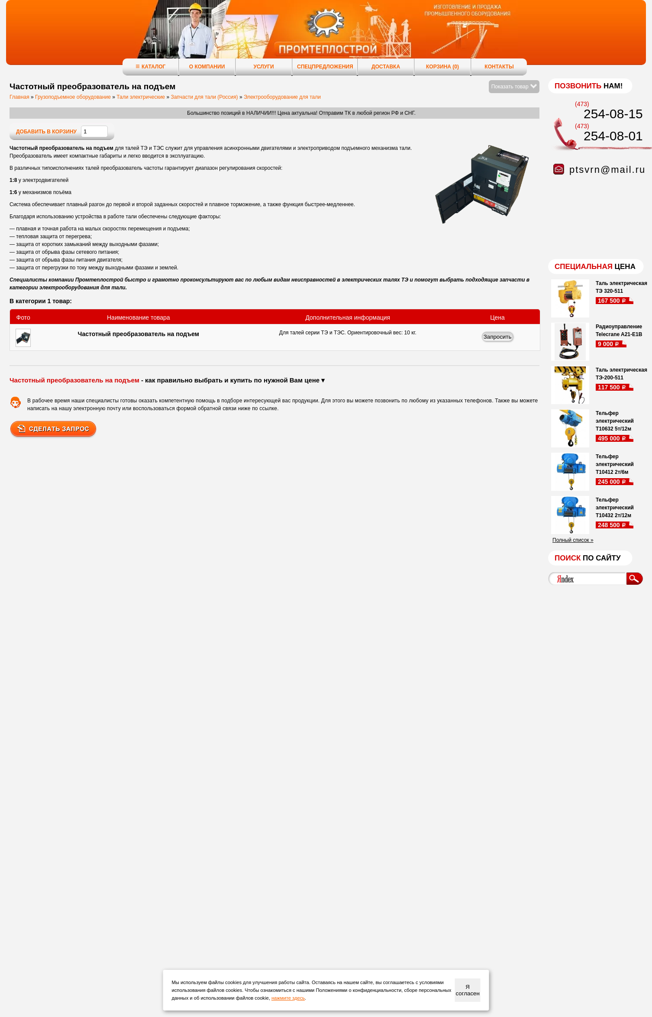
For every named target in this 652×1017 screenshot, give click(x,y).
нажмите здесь (288, 998)
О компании (207, 67)
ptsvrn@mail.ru (607, 169)
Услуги (263, 67)
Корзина (442, 67)
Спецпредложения (325, 67)
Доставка (385, 67)
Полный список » (573, 540)
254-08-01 (613, 136)
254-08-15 (613, 114)
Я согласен (467, 990)
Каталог (150, 66)
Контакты (498, 67)
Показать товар (514, 87)
